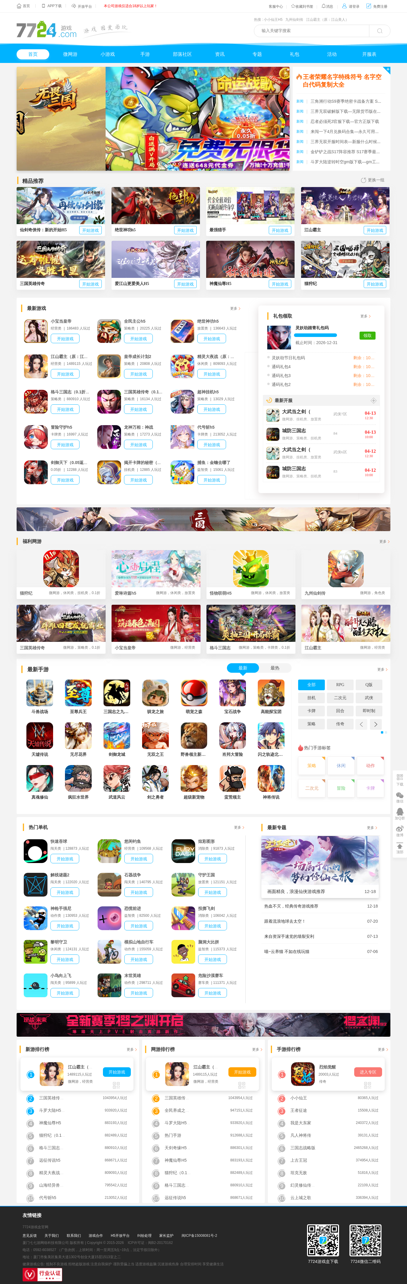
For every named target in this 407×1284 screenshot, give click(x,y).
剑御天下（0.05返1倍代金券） (79, 462)
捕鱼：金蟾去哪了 (213, 462)
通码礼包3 (281, 375)
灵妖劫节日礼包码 (288, 357)
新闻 (299, 101)
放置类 (316, 419)
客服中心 (276, 6)
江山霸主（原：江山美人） (327, 20)
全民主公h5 (134, 321)
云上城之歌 (300, 1197)
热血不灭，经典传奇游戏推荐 (291, 906)
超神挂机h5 (208, 392)
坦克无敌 (298, 1172)
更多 (233, 308)
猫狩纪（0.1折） (54, 1135)
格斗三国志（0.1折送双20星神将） (83, 392)
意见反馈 (30, 1236)
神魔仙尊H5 (50, 1122)
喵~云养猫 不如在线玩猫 (286, 951)
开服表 (369, 54)
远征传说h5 (50, 1160)
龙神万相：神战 (138, 427)
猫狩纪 (60, 593)
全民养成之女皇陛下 (183, 1110)
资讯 (220, 54)
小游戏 (108, 54)
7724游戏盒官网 (35, 1227)
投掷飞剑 (206, 908)
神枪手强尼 (60, 908)
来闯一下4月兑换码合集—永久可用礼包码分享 (353, 131)
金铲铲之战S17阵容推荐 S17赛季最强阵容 (350, 151)
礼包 (294, 54)
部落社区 (182, 54)
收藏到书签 (302, 6)
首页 (26, 6)
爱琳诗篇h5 (155, 593)
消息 (327, 6)
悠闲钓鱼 (132, 841)
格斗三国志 (250, 647)
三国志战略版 (302, 1147)
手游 (145, 54)
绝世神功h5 (208, 321)
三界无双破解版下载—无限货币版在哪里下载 (352, 111)
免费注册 (376, 6)
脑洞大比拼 (208, 942)
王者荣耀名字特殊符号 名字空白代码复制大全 (342, 81)
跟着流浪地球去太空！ (285, 921)
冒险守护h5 (61, 427)
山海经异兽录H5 (54, 1185)
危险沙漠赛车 (210, 975)
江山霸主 (345, 647)
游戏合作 (96, 1236)
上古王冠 (298, 1160)
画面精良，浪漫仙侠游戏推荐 (296, 891)
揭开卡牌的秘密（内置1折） (150, 462)
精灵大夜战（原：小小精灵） (224, 356)
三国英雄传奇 (60, 647)
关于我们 (51, 1236)
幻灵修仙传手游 (304, 1185)
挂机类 (301, 419)
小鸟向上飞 (60, 975)
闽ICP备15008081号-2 (199, 1236)
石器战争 (132, 875)
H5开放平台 (120, 1236)
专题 (257, 54)
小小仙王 (298, 1097)
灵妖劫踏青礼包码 (312, 327)
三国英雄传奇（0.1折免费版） (151, 392)
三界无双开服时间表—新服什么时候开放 (348, 141)
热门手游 (173, 1135)
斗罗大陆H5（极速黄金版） (64, 1110)
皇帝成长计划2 (137, 356)
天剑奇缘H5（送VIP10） (187, 1147)
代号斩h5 (205, 427)
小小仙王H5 (273, 20)
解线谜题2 (59, 875)
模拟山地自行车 (138, 942)
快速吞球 (58, 841)
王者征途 (298, 1110)
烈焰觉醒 (327, 1067)
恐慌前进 (132, 908)
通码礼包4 (281, 366)
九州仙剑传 (294, 20)
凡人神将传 (300, 1135)
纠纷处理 (144, 1236)
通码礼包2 (281, 384)
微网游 (70, 54)
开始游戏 (90, 230)
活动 (332, 54)
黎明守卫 (58, 942)
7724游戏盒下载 (323, 1261)
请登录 (351, 6)
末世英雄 (132, 975)
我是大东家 (300, 1122)
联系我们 (74, 1236)
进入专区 (368, 1072)
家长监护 (166, 1236)
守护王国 (206, 875)
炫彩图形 (206, 841)
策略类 (301, 438)
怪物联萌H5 (250, 593)
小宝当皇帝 (61, 321)
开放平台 (85, 6)
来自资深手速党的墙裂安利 (289, 936)
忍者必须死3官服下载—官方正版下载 (345, 121)
